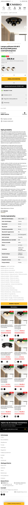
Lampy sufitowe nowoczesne (8, 270)
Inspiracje (3, 447)
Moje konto (3, 465)
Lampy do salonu (5, 278)
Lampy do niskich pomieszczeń (16, 299)
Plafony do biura (5, 274)
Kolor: (2, 65)
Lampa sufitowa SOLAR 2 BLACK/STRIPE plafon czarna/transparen (7, 353)
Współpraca (4, 442)
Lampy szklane (4, 299)
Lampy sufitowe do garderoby (8, 294)
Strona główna (4, 12)
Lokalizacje (3, 460)
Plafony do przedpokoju (6, 286)
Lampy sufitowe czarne (6, 296)
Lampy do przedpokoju (16, 284)
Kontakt (2, 455)
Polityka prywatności (6, 452)
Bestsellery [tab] (14, 307)
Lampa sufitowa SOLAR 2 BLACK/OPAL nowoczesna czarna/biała (20, 353)
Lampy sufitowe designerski (7, 272)
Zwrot (2, 470)
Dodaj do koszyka (14, 79)
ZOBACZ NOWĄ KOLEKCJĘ (14, 503)
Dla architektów (4, 439)
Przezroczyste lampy (18, 297)
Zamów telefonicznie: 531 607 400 (14, 86)
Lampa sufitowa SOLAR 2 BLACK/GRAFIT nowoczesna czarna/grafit (7, 380)
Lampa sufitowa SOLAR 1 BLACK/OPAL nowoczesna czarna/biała (7, 407)
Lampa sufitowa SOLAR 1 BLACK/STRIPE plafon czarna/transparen (20, 380)
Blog (2, 457)
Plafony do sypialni (14, 280)
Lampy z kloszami (16, 292)
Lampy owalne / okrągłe (7, 297)
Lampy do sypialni (5, 280)
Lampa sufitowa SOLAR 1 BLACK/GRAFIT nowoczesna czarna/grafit (20, 408)
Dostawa (3, 478)
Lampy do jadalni (5, 276)
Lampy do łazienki (5, 282)
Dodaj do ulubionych (8, 121)
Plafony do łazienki (14, 282)
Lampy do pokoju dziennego (8, 288)
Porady (2, 445)
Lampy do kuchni (13, 274)
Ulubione (3, 468)
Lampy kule (15, 296)
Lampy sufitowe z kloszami (7, 268)
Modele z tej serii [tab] (14, 303)
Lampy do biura (19, 272)
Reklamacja (4, 473)
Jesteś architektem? (6, 1)
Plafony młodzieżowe (6, 292)
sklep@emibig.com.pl (21, 492)
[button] (2, 75)
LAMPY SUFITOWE (13, 12)
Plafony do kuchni (22, 274)
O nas (2, 437)
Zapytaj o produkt (7, 119)
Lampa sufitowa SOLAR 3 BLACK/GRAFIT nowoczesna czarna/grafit (20, 327)
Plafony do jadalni (14, 276)
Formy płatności (4, 475)
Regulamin (3, 450)
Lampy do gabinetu (5, 284)
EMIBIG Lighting (5, 114)
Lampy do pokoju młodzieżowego (9, 290)
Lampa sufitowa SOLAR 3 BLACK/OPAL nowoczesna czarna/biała (7, 326)
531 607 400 (24, 1)
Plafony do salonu (14, 278)
